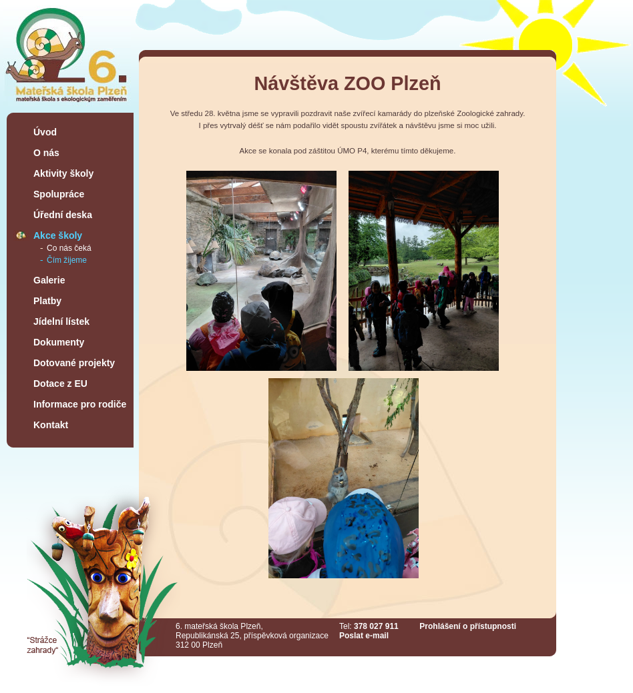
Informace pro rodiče (79, 404)
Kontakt (50, 425)
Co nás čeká (69, 248)
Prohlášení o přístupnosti (467, 626)
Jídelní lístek (61, 321)
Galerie (49, 280)
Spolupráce (58, 194)
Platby (47, 300)
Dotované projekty (74, 363)
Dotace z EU (60, 383)
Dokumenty (58, 342)
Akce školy (57, 235)
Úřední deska (62, 214)
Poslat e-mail (364, 635)
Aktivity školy (63, 173)
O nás (46, 152)
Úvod (45, 132)
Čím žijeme (67, 260)
